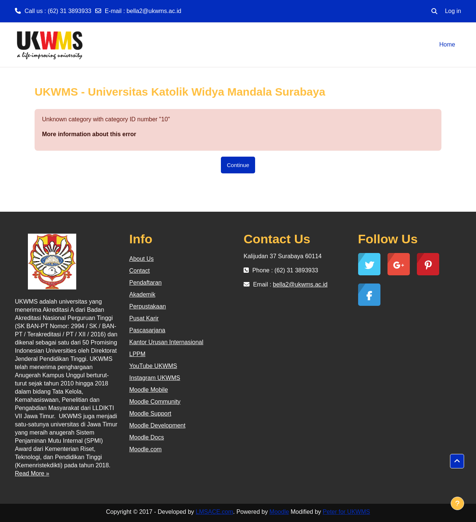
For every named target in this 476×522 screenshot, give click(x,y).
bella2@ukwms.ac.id (153, 11)
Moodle (279, 512)
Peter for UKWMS (346, 512)
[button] (434, 11)
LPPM (137, 354)
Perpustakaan (147, 306)
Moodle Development (157, 425)
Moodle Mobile (148, 390)
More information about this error (89, 134)
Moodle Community (155, 401)
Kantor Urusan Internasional (166, 342)
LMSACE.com (214, 512)
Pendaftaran (145, 282)
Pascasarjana (147, 330)
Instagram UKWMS (154, 378)
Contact (139, 271)
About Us (141, 259)
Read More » (32, 473)
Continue (238, 165)
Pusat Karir (144, 318)
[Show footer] (457, 503)
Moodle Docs (146, 437)
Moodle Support (150, 413)
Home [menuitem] (447, 44)
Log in (453, 11)
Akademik (142, 294)
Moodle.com (145, 449)
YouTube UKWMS (153, 366)
